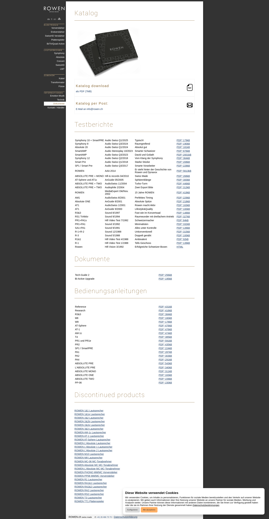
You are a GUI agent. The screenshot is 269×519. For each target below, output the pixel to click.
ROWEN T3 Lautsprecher (88, 497)
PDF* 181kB (183, 147)
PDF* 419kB (183, 192)
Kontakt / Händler (56, 107)
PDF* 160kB (165, 318)
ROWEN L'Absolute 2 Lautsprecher (93, 450)
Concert (61, 61)
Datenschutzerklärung (125, 517)
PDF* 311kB (165, 371)
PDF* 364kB (183, 158)
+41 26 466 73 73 (104, 517)
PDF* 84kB (183, 220)
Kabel (62, 78)
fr (51, 19)
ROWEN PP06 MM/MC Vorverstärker (94, 476)
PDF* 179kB (183, 140)
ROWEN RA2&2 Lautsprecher (90, 486)
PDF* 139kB (183, 228)
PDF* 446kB (183, 183)
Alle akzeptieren (149, 510)
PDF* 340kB (165, 367)
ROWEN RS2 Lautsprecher (89, 494)
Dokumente (59, 103)
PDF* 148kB (183, 212)
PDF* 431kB (165, 306)
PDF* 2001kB (184, 154)
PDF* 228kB (183, 165)
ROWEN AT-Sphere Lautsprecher (92, 439)
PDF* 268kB (183, 176)
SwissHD (60, 65)
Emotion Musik (57, 95)
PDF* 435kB (165, 344)
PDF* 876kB (183, 151)
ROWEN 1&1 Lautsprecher (88, 410)
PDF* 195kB (165, 278)
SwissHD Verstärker (55, 36)
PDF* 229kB (183, 197)
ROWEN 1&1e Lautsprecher (89, 414)
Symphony (59, 53)
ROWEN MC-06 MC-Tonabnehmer (93, 461)
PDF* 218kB (183, 201)
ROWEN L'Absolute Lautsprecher (92, 443)
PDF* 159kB (165, 378)
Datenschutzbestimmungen (206, 505)
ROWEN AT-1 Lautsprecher (89, 436)
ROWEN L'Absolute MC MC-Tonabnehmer (97, 468)
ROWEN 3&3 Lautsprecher (88, 428)
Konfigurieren (132, 510)
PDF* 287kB (165, 352)
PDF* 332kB (183, 224)
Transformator (58, 82)
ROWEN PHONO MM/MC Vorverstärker (95, 472)
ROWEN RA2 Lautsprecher (89, 490)
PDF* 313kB (183, 187)
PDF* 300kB (183, 179)
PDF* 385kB (165, 337)
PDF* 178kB (165, 321)
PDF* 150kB (165, 382)
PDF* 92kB (183, 239)
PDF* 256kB (165, 275)
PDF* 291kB (165, 359)
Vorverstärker (58, 28)
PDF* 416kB (165, 310)
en (55, 19)
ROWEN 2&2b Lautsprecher (89, 421)
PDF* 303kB (165, 355)
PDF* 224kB (165, 348)
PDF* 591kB (165, 340)
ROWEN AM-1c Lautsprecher (90, 432)
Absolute (60, 57)
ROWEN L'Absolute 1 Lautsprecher (93, 446)
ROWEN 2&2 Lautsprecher (88, 417)
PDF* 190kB (183, 143)
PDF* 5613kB (184, 171)
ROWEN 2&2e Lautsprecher (89, 425)
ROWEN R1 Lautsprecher (88, 479)
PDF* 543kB (165, 363)
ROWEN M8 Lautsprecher (88, 457)
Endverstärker (58, 32)
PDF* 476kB (165, 325)
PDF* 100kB (183, 209)
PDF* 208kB (183, 162)
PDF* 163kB (183, 205)
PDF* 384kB (165, 314)
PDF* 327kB (183, 216)
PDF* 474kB (165, 333)
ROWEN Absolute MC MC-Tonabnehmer (96, 465)
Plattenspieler (58, 39)
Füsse (62, 86)
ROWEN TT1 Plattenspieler (89, 501)
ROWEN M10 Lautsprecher (89, 454)
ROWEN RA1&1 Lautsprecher (90, 483)
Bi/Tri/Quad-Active (56, 43)
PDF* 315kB (183, 231)
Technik (61, 99)
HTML (180, 246)
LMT (62, 69)
